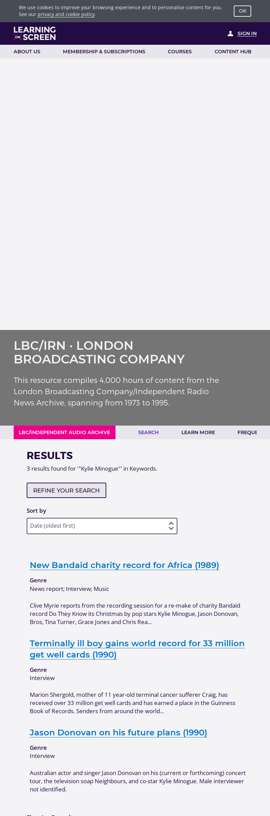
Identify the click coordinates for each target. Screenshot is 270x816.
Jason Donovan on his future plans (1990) (118, 732)
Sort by (36, 510)
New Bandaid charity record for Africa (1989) (124, 565)
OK (242, 11)
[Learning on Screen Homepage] (35, 33)
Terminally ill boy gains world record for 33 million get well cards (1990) (137, 648)
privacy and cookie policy (66, 14)
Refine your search (66, 490)
